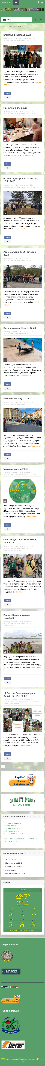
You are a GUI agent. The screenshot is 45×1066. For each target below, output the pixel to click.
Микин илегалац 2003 (15, 469)
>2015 (17, 841)
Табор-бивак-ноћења (11, 704)
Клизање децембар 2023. (17, 34)
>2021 (21, 839)
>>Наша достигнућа (11, 831)
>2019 (32, 839)
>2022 (16, 839)
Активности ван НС (25, 187)
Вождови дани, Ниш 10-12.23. (19, 327)
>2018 (37, 839)
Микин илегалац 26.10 (13, 863)
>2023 (11, 839)
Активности (13, 40)
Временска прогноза (22, 930)
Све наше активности (12, 823)
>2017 (6, 841)
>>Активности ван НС (12, 828)
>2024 (5, 839)
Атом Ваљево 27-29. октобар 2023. (19, 253)
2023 (7, 40)
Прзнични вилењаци (15, 107)
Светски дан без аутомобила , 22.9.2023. (20, 541)
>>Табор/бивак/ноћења (13, 834)
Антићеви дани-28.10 (13, 859)
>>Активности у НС (11, 826)
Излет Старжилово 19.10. (14, 866)
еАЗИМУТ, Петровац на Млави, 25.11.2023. (20, 180)
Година (35, 187)
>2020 (27, 839)
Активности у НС (24, 40)
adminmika (14, 38)
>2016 (12, 841)
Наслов (33, 114)
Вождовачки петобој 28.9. (15, 873)
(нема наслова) (11, 870)
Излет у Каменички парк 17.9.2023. (16, 616)
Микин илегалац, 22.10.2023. (19, 398)
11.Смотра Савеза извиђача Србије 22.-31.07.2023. (19, 695)
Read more (28, 155)
